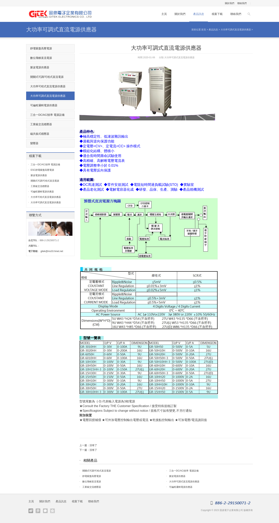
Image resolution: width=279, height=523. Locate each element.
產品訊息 (198, 13)
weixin (45, 510)
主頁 (164, 13)
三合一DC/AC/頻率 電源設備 (184, 470)
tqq (38, 510)
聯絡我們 (242, 3)
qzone (52, 510)
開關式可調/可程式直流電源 (96, 470)
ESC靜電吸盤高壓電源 (42, 170)
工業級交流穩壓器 (91, 487)
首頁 (203, 29)
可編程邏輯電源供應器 (180, 487)
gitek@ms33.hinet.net (51, 251)
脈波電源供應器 (177, 476)
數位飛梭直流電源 (91, 481)
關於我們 (229, 3)
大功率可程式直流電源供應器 (47, 86)
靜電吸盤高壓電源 (91, 476)
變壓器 (34, 143)
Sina (30, 510)
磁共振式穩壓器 (39, 133)
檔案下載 (217, 13)
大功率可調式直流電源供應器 (61, 30)
